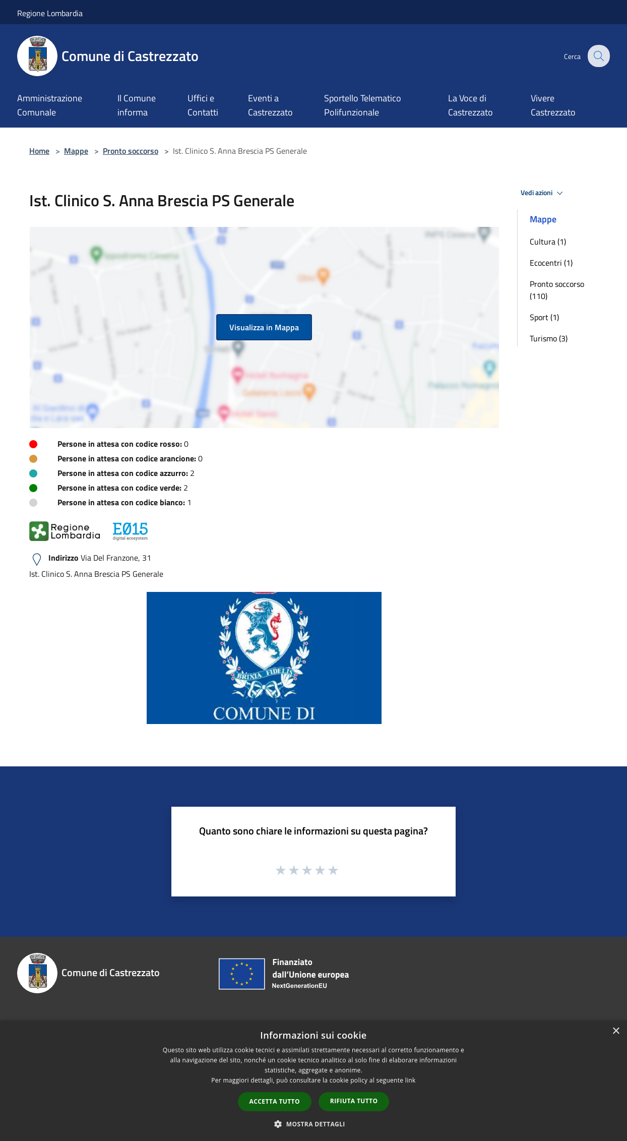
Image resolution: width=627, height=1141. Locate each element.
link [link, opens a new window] (410, 1080)
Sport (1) (544, 317)
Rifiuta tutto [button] (354, 1101)
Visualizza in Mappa (264, 327)
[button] (313, 1124)
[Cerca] (598, 56)
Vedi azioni (543, 193)
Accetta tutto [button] (274, 1101)
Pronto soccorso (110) (557, 290)
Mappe (76, 151)
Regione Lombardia (50, 13)
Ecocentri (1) (551, 263)
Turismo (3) (549, 338)
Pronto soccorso (130, 151)
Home (39, 151)
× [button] (615, 1031)
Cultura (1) (548, 241)
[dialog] (313, 1080)
